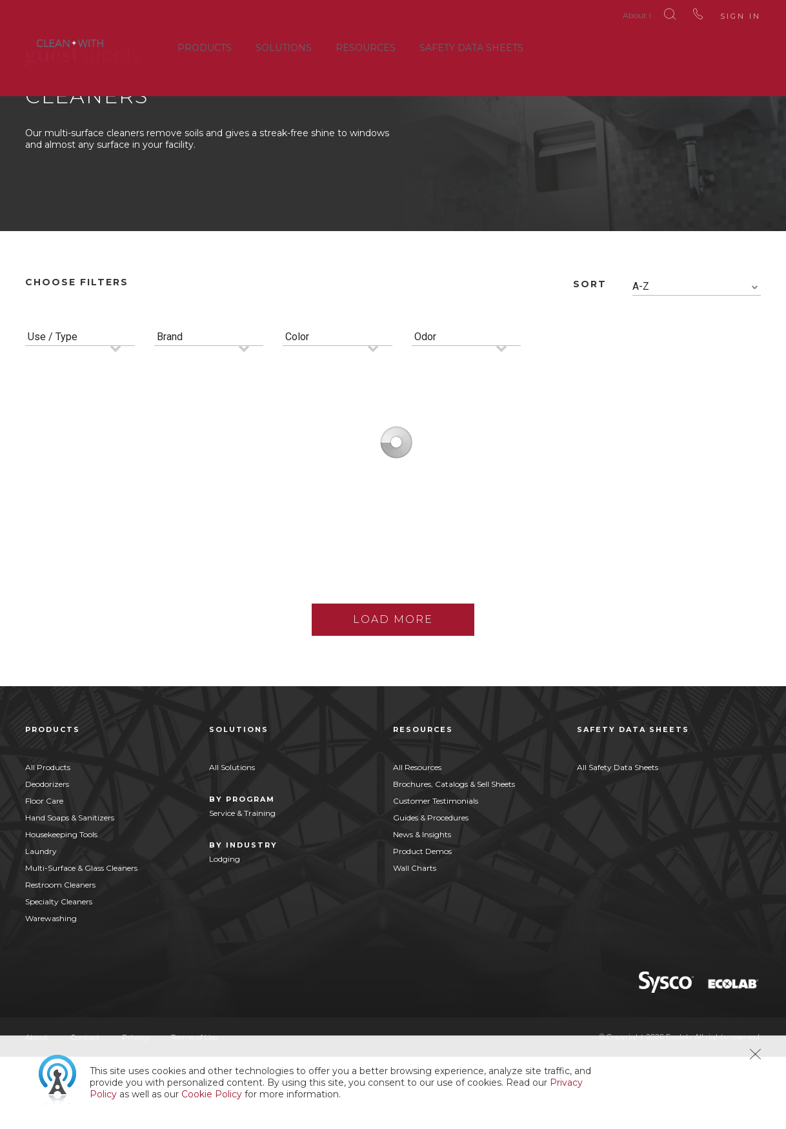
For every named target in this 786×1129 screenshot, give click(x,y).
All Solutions (232, 839)
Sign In (721, 12)
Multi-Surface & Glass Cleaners (81, 940)
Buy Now (162, 633)
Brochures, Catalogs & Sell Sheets (454, 856)
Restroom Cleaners (60, 957)
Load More (393, 692)
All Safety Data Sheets (617, 839)
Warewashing (51, 990)
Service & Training (242, 885)
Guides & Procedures (431, 890)
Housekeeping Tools (61, 906)
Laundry (41, 923)
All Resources (417, 839)
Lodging (224, 931)
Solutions (284, 44)
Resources (366, 44)
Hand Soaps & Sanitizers (69, 890)
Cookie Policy (211, 1094)
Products (204, 44)
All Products (47, 839)
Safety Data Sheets (471, 44)
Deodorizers (47, 856)
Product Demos (422, 923)
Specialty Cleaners (58, 974)
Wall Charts (414, 940)
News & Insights (422, 906)
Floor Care (44, 873)
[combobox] (696, 359)
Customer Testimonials (435, 873)
